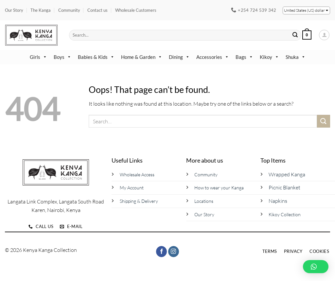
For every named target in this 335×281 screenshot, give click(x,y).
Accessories (212, 56)
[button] (306, 35)
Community (69, 10)
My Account (132, 187)
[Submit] (295, 35)
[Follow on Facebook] (161, 251)
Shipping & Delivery (139, 201)
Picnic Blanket (284, 187)
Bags (244, 56)
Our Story (14, 10)
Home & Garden (141, 56)
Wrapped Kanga (287, 174)
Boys (62, 56)
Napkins (278, 201)
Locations (203, 201)
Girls (38, 56)
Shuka (296, 56)
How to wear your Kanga (219, 187)
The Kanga (40, 10)
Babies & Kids (96, 56)
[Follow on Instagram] (173, 251)
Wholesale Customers (135, 10)
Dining (179, 56)
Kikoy (269, 56)
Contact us (97, 10)
